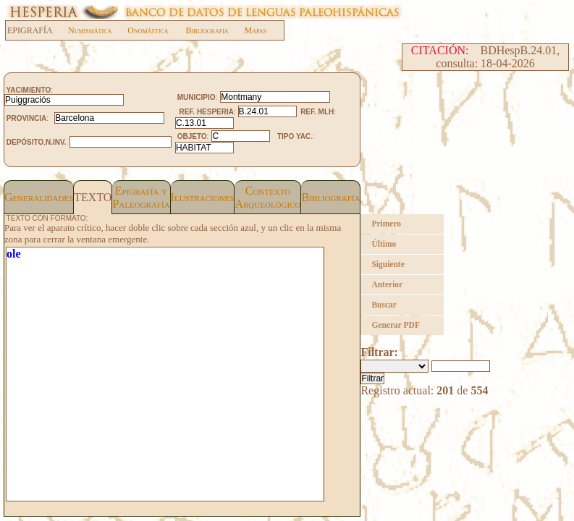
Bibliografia (206, 30)
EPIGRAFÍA (37, 30)
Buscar (384, 304)
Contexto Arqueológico (267, 197)
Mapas (255, 30)
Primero (386, 223)
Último (383, 244)
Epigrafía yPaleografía (140, 197)
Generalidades (38, 197)
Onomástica (147, 30)
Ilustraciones (203, 197)
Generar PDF (395, 325)
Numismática (89, 30)
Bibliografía (330, 197)
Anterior (386, 284)
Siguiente (387, 264)
